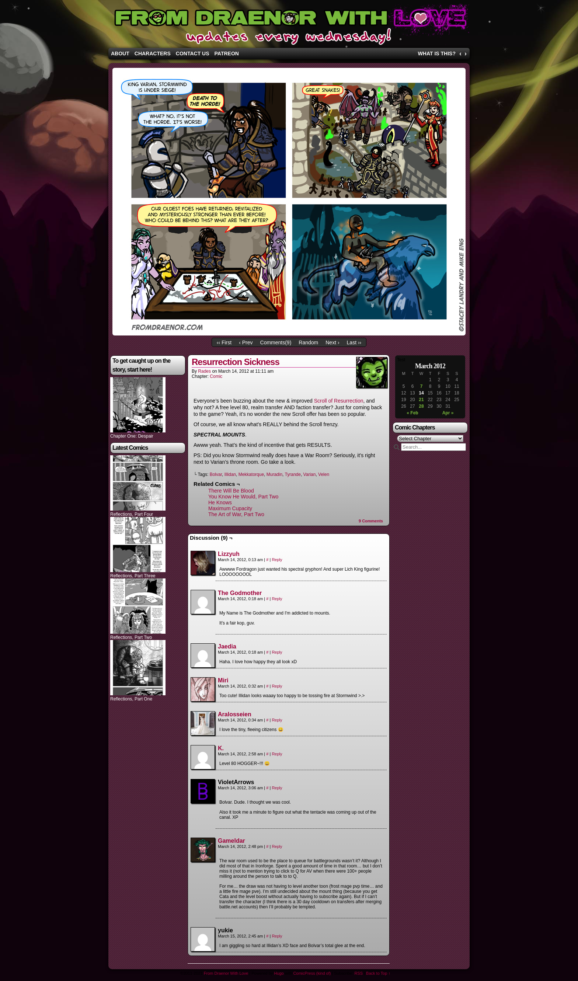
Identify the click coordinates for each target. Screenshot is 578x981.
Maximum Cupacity (230, 508)
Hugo (278, 973)
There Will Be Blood (231, 491)
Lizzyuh (229, 554)
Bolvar (216, 474)
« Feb (412, 412)
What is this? (437, 53)
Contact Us (192, 53)
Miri (223, 680)
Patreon (227, 53)
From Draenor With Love (289, 26)
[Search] (433, 447)
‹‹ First (224, 342)
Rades (204, 371)
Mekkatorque (251, 474)
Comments (371, 521)
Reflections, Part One (131, 699)
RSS (358, 973)
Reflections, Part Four (131, 514)
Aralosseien (234, 714)
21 (421, 399)
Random (308, 342)
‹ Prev (246, 342)
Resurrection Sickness (235, 362)
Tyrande (293, 474)
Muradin (274, 474)
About (120, 53)
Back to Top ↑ (378, 973)
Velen (323, 474)
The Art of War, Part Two (236, 514)
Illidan (230, 474)
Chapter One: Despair (131, 436)
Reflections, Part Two (131, 637)
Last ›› (354, 342)
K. (221, 748)
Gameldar (231, 841)
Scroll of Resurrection (338, 401)
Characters (153, 53)
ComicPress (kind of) (312, 973)
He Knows (220, 502)
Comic (216, 376)
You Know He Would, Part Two (243, 497)
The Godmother (240, 593)
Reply (277, 559)
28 (421, 406)
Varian (309, 474)
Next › (332, 342)
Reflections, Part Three (133, 575)
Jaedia (227, 646)
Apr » (448, 412)
